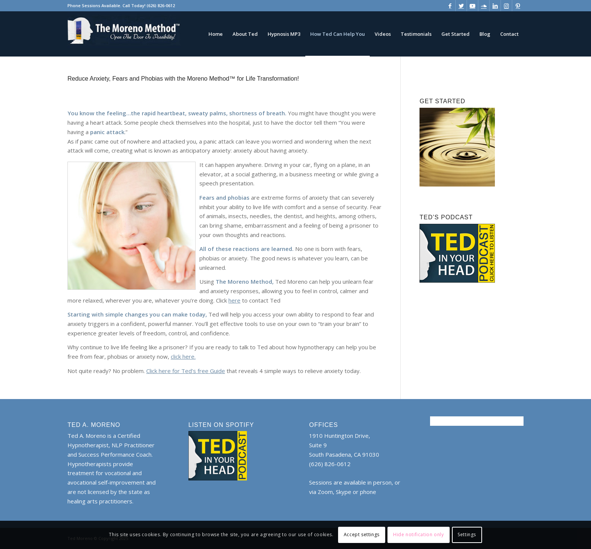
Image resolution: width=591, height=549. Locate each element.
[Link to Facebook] (449, 5)
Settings (467, 534)
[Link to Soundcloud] (483, 5)
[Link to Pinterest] (518, 5)
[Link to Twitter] (461, 5)
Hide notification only (418, 534)
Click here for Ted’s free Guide (185, 371)
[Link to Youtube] (472, 5)
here (234, 300)
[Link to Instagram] (506, 5)
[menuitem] (216, 34)
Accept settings (362, 534)
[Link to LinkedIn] (495, 5)
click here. (183, 356)
